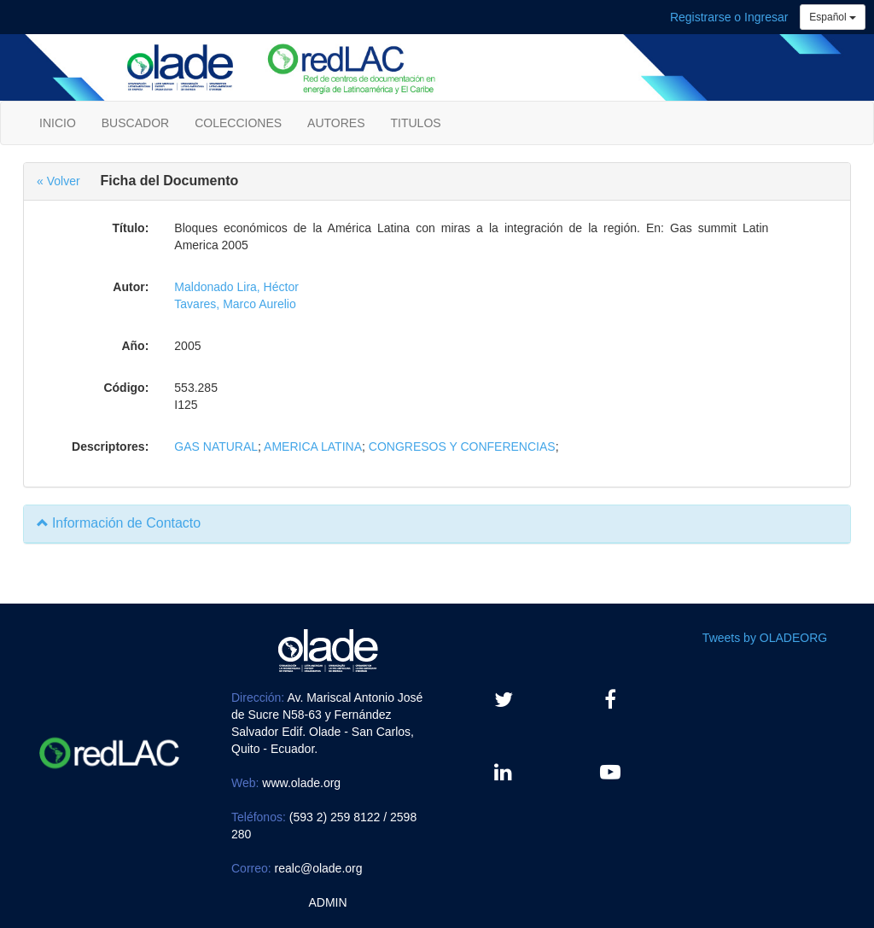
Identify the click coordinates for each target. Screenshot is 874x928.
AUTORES (335, 123)
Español (832, 17)
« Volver (58, 181)
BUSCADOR (135, 123)
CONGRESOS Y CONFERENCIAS (462, 446)
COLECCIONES (238, 123)
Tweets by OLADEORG (764, 638)
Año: (135, 346)
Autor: (131, 287)
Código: (126, 387)
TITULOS (416, 123)
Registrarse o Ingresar (729, 17)
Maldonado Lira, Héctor (236, 287)
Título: (131, 228)
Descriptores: (110, 446)
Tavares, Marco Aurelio (234, 304)
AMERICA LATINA (313, 446)
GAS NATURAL (216, 446)
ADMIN (327, 902)
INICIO (57, 123)
